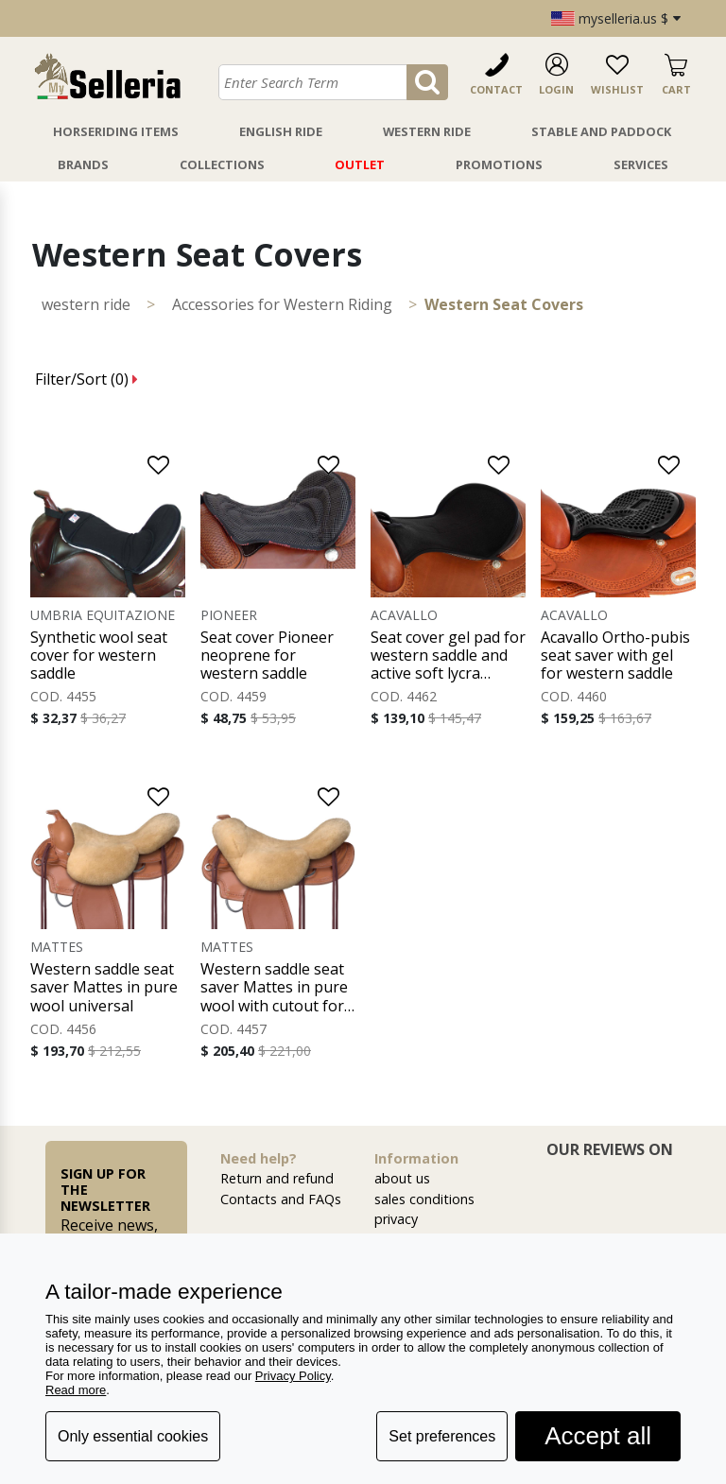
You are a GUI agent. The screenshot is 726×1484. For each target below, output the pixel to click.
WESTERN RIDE (86, 304)
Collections (222, 164)
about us (402, 1178)
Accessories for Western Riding (282, 304)
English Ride (280, 131)
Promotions (499, 164)
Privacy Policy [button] (293, 1376)
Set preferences (442, 1436)
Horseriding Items (116, 131)
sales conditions (424, 1199)
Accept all (597, 1436)
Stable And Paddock (601, 131)
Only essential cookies (133, 1436)
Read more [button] (75, 1390)
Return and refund (277, 1178)
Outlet (360, 164)
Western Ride (427, 131)
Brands (83, 164)
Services (641, 164)
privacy (396, 1219)
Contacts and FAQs (280, 1199)
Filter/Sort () (86, 379)
